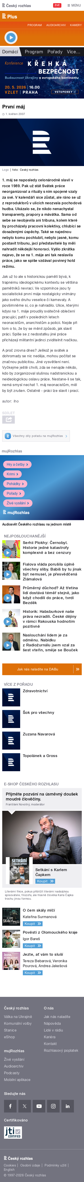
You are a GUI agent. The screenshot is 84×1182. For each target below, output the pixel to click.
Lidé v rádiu (53, 1030)
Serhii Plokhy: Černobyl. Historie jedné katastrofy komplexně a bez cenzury (47, 547)
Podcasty (12, 1073)
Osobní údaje (30, 1165)
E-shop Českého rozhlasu (31, 784)
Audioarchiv (56, 25)
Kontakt (50, 1044)
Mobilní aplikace (17, 1080)
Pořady (54, 51)
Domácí (10, 51)
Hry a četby (17, 464)
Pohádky (15, 484)
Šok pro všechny (38, 712)
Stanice (10, 1030)
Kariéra (50, 1037)
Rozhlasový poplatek (61, 1050)
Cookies (10, 1165)
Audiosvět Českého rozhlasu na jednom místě (36, 524)
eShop (9, 1037)
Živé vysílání (18, 503)
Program (35, 25)
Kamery (76, 25)
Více (73, 51)
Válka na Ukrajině (18, 1017)
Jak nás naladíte (57, 1017)
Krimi (12, 474)
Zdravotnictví (35, 691)
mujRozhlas (12, 451)
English (9, 1169)
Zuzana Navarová (39, 734)
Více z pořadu (18, 684)
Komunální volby (18, 1023)
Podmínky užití (56, 1165)
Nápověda (52, 1023)
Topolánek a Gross (40, 755)
